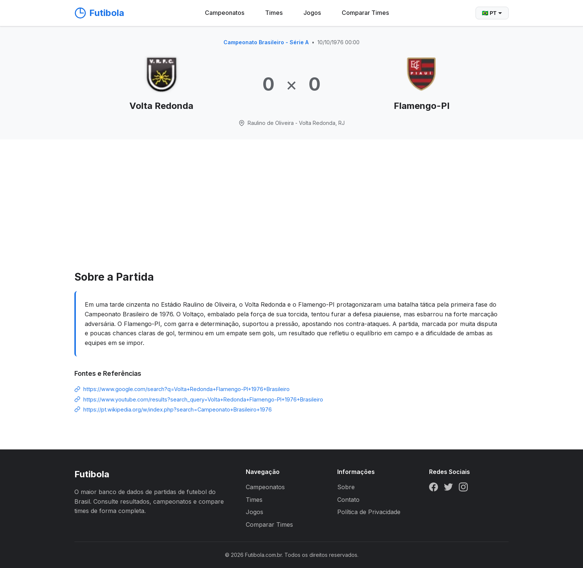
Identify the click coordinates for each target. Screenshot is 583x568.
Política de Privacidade (368, 512)
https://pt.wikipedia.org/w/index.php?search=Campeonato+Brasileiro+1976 (177, 409)
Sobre (346, 487)
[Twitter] (448, 488)
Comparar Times (365, 12)
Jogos (312, 12)
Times (274, 12)
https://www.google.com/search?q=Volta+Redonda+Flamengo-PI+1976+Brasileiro (186, 389)
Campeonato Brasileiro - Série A (266, 42)
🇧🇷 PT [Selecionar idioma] (492, 13)
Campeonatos (224, 12)
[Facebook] (433, 488)
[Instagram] (463, 488)
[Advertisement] (291, 213)
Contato (348, 499)
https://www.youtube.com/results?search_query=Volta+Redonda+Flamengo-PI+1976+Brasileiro (203, 399)
